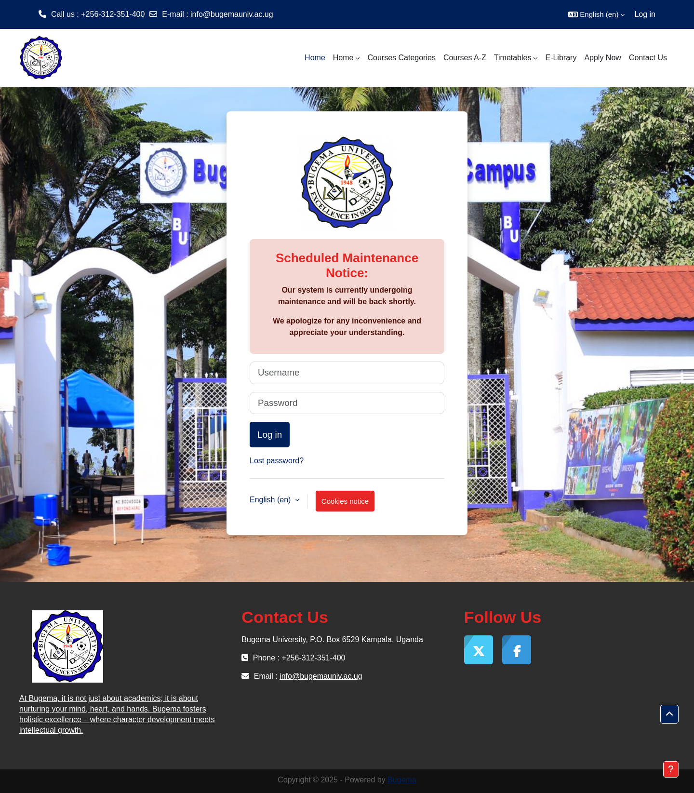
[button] (596, 14)
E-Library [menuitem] (560, 58)
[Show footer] (671, 769)
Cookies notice (345, 501)
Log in (644, 14)
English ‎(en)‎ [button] (271, 500)
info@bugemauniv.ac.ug (231, 14)
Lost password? (277, 461)
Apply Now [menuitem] (602, 58)
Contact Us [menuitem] (648, 58)
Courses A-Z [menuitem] (464, 58)
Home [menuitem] (315, 58)
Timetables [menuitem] (513, 58)
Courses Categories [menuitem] (401, 58)
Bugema (401, 780)
